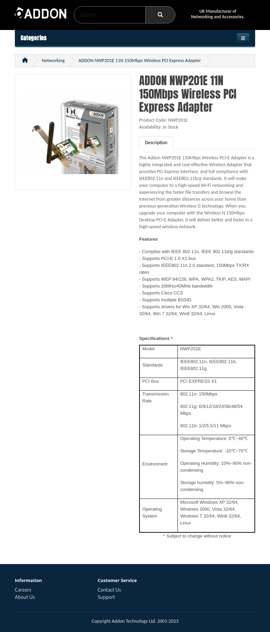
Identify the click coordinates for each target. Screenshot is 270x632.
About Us (25, 597)
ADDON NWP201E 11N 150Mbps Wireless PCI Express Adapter (139, 60)
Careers (23, 589)
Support (106, 597)
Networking (53, 60)
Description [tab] (156, 143)
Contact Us (109, 589)
